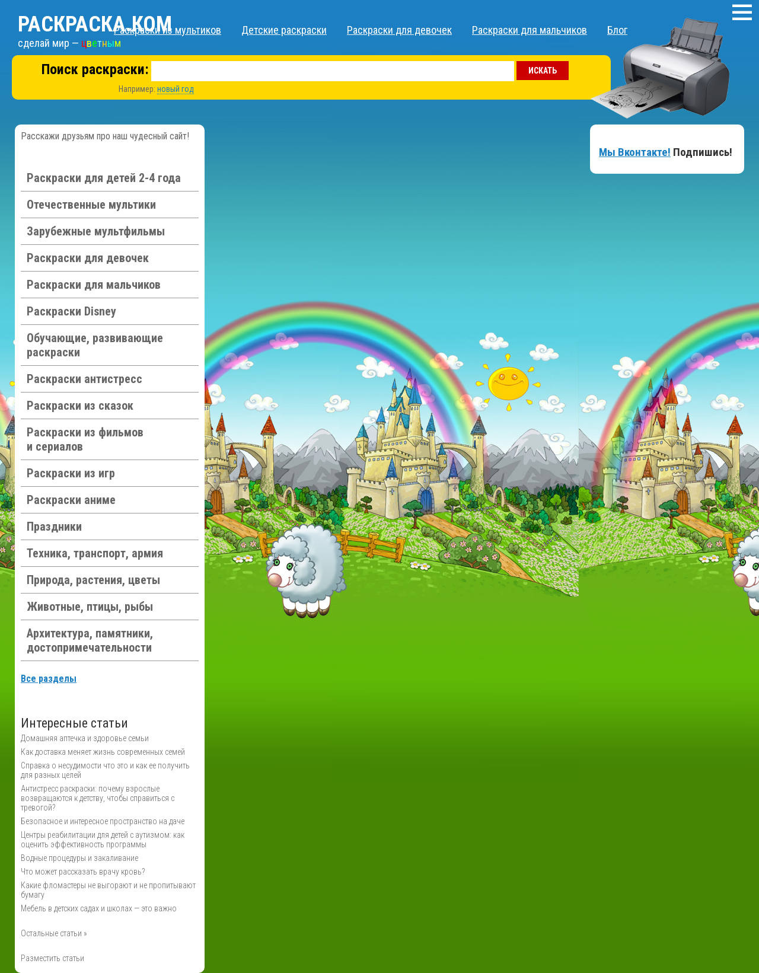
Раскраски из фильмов (85, 439)
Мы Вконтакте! (635, 152)
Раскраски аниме (71, 500)
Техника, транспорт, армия (95, 553)
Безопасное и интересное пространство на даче (102, 821)
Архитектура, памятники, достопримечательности (90, 640)
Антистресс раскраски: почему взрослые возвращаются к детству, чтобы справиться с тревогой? (97, 798)
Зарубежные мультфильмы (96, 231)
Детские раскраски (284, 30)
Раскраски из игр (71, 473)
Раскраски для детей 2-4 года (104, 178)
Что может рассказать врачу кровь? (83, 871)
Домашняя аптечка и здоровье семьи (85, 738)
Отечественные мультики (91, 204)
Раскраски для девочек (399, 30)
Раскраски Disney (71, 311)
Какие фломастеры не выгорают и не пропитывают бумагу (108, 890)
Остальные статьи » (54, 933)
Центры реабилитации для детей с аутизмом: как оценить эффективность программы (102, 839)
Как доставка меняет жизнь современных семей (103, 752)
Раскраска (95, 24)
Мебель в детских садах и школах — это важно (99, 908)
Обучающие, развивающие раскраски (95, 345)
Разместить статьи (52, 958)
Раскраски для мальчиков (529, 30)
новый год (175, 89)
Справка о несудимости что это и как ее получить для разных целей (105, 770)
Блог (617, 30)
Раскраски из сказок (80, 405)
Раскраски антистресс (84, 379)
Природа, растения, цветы (93, 580)
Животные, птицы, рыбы (90, 606)
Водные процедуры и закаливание (79, 858)
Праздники (54, 526)
